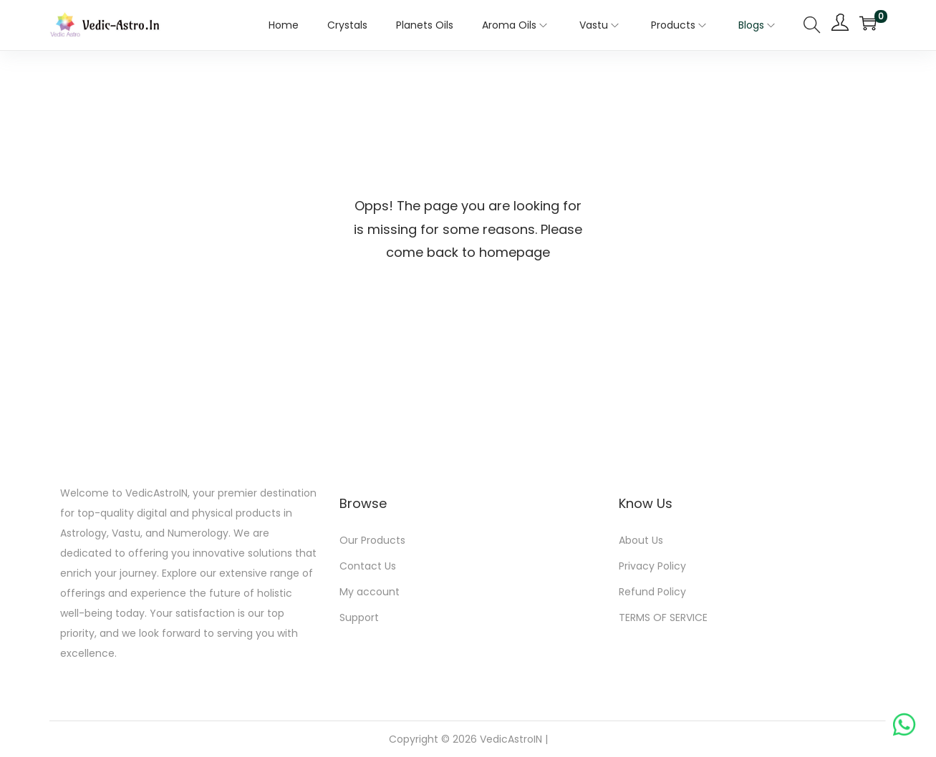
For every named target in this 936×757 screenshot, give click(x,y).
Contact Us (367, 566)
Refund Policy (652, 592)
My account (369, 592)
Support (359, 617)
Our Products (372, 540)
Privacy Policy (652, 566)
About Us (641, 540)
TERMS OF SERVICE (663, 617)
